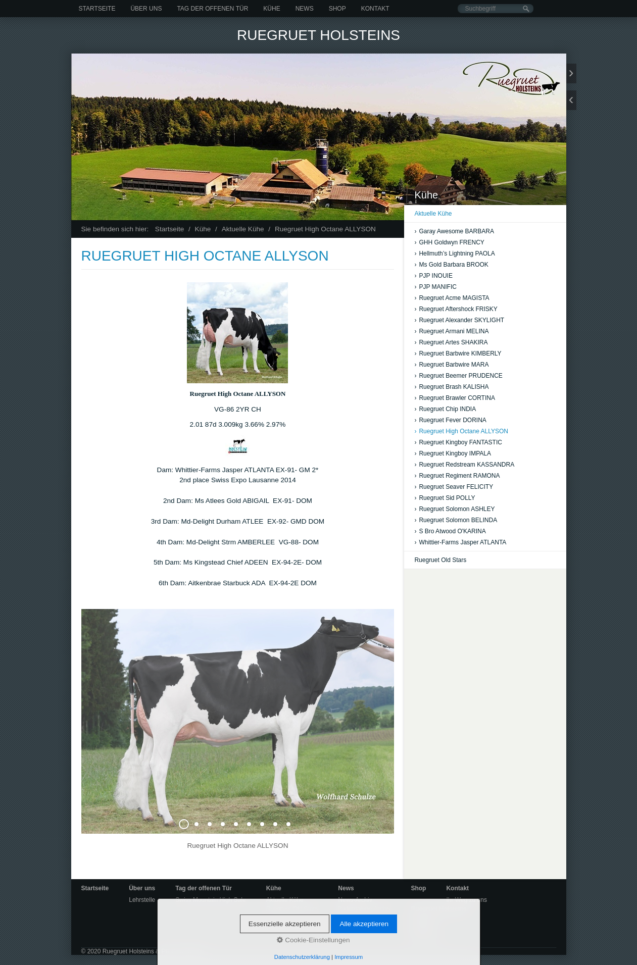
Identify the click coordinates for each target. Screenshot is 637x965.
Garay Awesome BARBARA (454, 231)
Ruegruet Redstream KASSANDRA (464, 464)
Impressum (425, 937)
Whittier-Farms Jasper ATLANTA (460, 542)
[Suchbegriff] (495, 8)
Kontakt (375, 8)
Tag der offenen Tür (212, 8)
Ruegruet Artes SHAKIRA (450, 342)
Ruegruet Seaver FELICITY (453, 486)
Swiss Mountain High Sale (210, 899)
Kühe (271, 8)
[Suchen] (526, 9)
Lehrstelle (142, 899)
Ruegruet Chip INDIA (445, 409)
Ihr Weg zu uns (466, 899)
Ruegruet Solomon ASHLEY (454, 509)
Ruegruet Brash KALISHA (451, 386)
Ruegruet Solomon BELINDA (455, 520)
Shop (337, 8)
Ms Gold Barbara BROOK (451, 264)
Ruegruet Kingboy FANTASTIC (458, 442)
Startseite (97, 8)
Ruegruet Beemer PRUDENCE (458, 375)
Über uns (146, 8)
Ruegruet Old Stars (440, 560)
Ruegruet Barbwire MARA (451, 364)
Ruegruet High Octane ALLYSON (461, 431)
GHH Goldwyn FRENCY (449, 242)
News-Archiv (355, 899)
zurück (571, 100)
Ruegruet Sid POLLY (444, 497)
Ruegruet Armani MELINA (451, 331)
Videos (347, 918)
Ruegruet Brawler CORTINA (454, 397)
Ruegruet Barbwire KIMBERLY (457, 353)
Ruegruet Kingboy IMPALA (452, 453)
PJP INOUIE (433, 275)
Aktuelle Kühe (433, 213)
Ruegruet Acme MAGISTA (451, 297)
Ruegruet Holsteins (318, 35)
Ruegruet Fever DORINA (450, 420)
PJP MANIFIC (435, 286)
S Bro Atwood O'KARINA (449, 531)
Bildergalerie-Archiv (364, 908)
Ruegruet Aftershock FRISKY (455, 309)
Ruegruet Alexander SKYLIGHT (459, 320)
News (305, 8)
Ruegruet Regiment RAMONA (457, 475)
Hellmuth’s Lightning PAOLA (454, 253)
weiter (571, 73)
